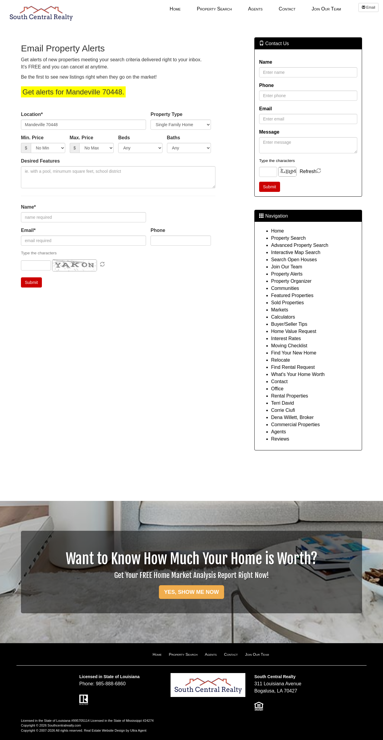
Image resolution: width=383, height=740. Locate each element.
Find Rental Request (293, 367)
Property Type (166, 114)
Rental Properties (289, 395)
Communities (285, 288)
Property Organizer (291, 281)
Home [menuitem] (175, 8)
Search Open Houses (294, 259)
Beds (124, 137)
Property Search (288, 238)
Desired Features (40, 160)
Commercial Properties (295, 424)
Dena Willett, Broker (292, 417)
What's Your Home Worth (298, 374)
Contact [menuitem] (287, 8)
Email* (28, 230)
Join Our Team (286, 266)
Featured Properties (292, 295)
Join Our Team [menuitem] (326, 8)
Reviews (280, 438)
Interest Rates (286, 338)
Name (265, 62)
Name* (28, 207)
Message (269, 131)
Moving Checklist (289, 345)
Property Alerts (287, 273)
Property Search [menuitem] (214, 8)
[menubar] (255, 8)
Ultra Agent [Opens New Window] (138, 730)
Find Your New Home (293, 352)
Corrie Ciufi (283, 410)
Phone (158, 230)
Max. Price (81, 137)
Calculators (283, 316)
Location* (32, 114)
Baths (173, 137)
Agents (278, 431)
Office (277, 388)
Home (277, 230)
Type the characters (277, 160)
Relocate (280, 360)
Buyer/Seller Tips (289, 324)
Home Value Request (293, 331)
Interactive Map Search (295, 252)
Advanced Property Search (299, 245)
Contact (279, 381)
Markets (279, 309)
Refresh (308, 171)
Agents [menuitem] (255, 8)
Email (368, 7)
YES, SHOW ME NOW (191, 592)
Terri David (282, 403)
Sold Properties (287, 302)
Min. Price (32, 137)
